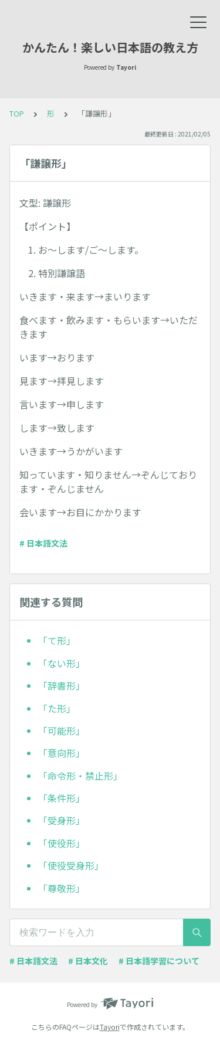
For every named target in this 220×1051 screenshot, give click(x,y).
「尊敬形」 (61, 888)
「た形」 (57, 708)
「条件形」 (61, 798)
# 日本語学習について (159, 961)
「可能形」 (61, 731)
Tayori (110, 1027)
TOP (16, 113)
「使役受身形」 (71, 865)
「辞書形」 (61, 685)
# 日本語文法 (43, 543)
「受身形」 (61, 820)
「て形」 (57, 640)
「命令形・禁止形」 (80, 776)
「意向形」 (61, 753)
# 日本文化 (88, 961)
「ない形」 (61, 663)
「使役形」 (61, 843)
